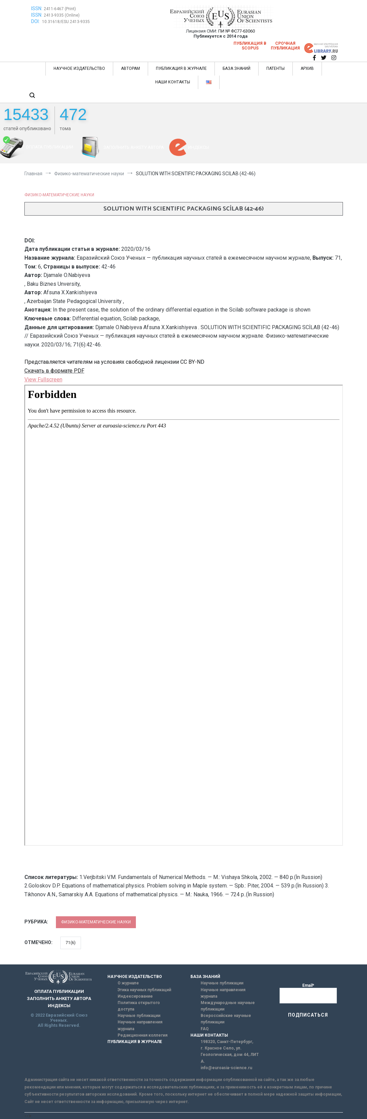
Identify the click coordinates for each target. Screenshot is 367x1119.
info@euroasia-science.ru (226, 1067)
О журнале (128, 983)
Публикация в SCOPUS (249, 46)
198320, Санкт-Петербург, (227, 1041)
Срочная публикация (285, 46)
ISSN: (36, 8)
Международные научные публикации (228, 1006)
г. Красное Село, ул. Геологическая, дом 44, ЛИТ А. (230, 1054)
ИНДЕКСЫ (198, 147)
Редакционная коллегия (142, 1035)
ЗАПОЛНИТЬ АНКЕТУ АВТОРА (133, 147)
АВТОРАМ (130, 68)
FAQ (205, 1028)
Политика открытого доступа (139, 1006)
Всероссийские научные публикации (226, 1018)
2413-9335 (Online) (62, 15)
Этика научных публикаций (144, 989)
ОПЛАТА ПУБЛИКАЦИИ (49, 146)
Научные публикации (139, 1015)
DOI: (36, 21)
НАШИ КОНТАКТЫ (172, 82)
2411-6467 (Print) (60, 8)
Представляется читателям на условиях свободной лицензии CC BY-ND (114, 362)
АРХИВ (307, 68)
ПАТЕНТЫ (275, 68)
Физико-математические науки (59, 195)
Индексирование (135, 996)
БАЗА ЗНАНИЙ (236, 68)
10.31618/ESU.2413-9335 (66, 21)
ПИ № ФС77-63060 (236, 31)
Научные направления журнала (140, 1025)
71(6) (71, 942)
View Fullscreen (43, 379)
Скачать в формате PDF (54, 370)
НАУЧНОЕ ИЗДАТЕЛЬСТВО (79, 68)
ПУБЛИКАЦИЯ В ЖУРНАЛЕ (181, 68)
